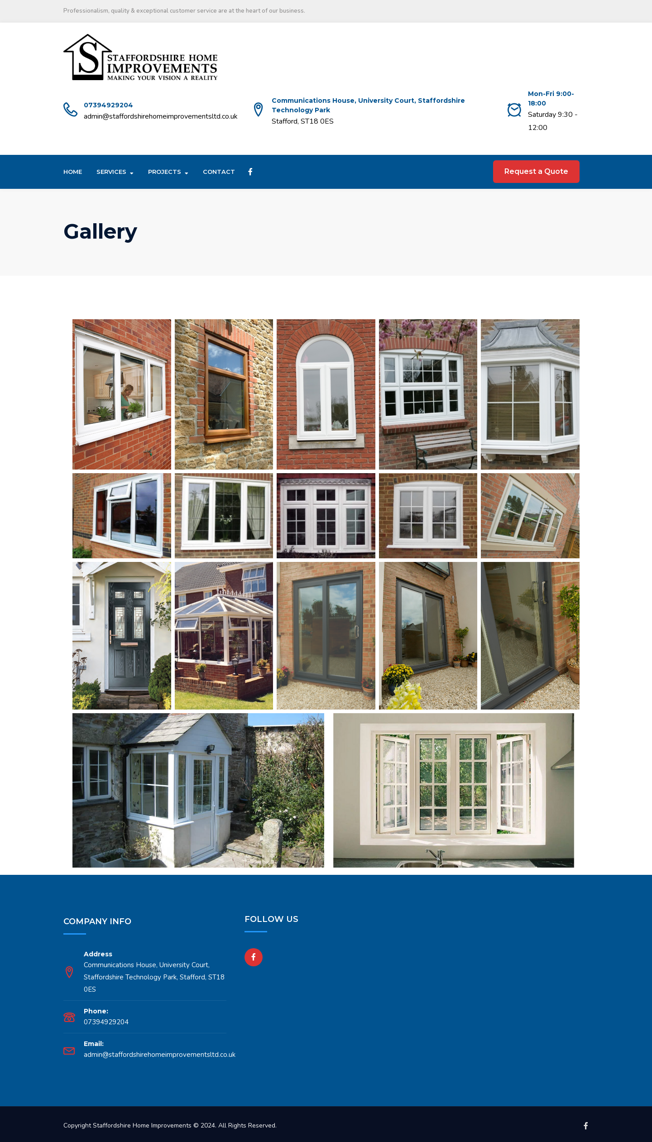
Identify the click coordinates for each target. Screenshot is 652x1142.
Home (72, 171)
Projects (164, 171)
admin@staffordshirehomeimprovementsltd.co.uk (161, 116)
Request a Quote (536, 171)
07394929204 (108, 105)
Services (111, 171)
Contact (219, 171)
